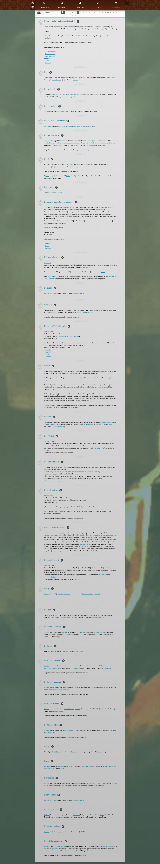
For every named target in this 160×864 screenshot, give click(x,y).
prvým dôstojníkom (61, 94)
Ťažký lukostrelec (50, 54)
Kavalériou (98, 448)
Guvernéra (76, 783)
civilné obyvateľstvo (64, 594)
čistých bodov (55, 145)
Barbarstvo (83, 544)
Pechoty (46, 450)
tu (88, 150)
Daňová (46, 111)
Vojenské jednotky (49, 141)
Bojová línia (47, 263)
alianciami (56, 668)
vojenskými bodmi (78, 293)
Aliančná (46, 666)
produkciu (88, 783)
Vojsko (58, 143)
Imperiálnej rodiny (107, 846)
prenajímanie (102, 143)
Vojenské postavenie (50, 293)
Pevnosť (110, 207)
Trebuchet (48, 63)
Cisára (68, 176)
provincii (97, 594)
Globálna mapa (44, 5)
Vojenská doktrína (63, 336)
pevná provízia (103, 687)
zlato (59, 77)
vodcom (52, 94)
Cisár (51, 164)
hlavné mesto (91, 126)
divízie (103, 272)
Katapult (47, 58)
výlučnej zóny (111, 424)
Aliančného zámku (49, 143)
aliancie (75, 143)
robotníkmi (60, 766)
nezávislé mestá (88, 424)
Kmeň (52, 441)
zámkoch (77, 709)
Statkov (73, 752)
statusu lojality (108, 668)
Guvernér (81, 632)
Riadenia (61, 533)
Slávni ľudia (80, 5)
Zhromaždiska (103, 141)
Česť (76, 668)
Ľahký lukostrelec (50, 51)
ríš (70, 846)
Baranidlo (48, 350)
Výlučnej (53, 617)
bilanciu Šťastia (110, 77)
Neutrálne (90, 537)
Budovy (46, 594)
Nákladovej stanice (101, 632)
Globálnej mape (99, 617)
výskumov (113, 766)
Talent (47, 176)
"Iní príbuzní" (54, 849)
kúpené (79, 312)
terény (100, 424)
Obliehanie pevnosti (50, 424)
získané (85, 312)
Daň (45, 126)
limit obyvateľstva (87, 594)
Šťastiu (102, 815)
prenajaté (61, 126)
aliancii (63, 141)
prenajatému (73, 77)
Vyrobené (47, 766)
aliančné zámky (60, 426)
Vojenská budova (49, 331)
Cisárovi (64, 632)
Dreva (93, 783)
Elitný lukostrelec (50, 56)
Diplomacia (116, 5)
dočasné (90, 312)
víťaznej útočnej (106, 422)
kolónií (60, 193)
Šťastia (75, 80)
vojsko (91, 145)
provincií (53, 193)
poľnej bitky (111, 276)
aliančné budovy (69, 709)
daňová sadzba (56, 80)
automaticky (68, 164)
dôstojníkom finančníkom (76, 94)
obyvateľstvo (68, 126)
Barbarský (47, 441)
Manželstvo (47, 846)
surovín (97, 94)
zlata (61, 111)
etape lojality (79, 651)
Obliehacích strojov (68, 207)
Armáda (98, 5)
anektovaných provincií (79, 126)
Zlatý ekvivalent (49, 768)
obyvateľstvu (81, 77)
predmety (64, 472)
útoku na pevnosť (53, 276)
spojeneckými (48, 668)
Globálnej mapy (91, 141)
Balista (47, 60)
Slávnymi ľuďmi (60, 846)
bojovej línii (113, 265)
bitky (112, 422)
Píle (67, 766)
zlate (49, 126)
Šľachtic (46, 832)
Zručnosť (46, 632)
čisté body (91, 143)
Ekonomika (62, 5)
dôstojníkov (66, 651)
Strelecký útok (74, 336)
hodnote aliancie (76, 145)
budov (107, 766)
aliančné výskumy (69, 730)
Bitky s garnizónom (50, 278)
